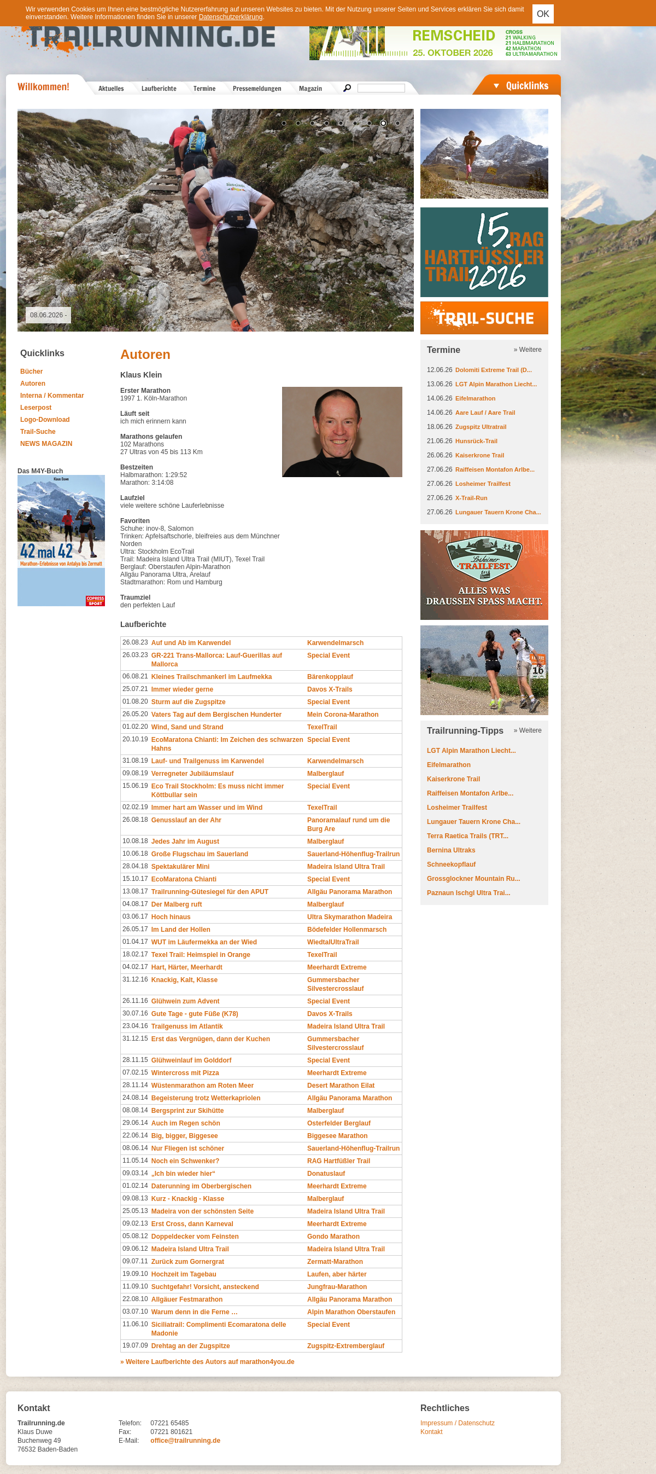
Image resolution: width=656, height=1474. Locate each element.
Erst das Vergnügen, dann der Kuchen (210, 1039)
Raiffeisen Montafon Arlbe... (495, 469)
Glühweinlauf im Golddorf (191, 1060)
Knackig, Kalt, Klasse (184, 980)
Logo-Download (45, 419)
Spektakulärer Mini (180, 867)
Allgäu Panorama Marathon (349, 892)
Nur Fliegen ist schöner (187, 1148)
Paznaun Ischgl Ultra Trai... (469, 893)
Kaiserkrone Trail (479, 455)
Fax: (125, 1432)
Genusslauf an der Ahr (186, 820)
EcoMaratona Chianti (183, 879)
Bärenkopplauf (330, 677)
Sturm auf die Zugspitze (188, 702)
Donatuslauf (326, 1173)
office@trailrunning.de (185, 1440)
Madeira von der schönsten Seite (202, 1211)
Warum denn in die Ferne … (194, 1312)
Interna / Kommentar (52, 395)
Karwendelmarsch (335, 643)
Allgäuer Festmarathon (187, 1299)
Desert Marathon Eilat (340, 1085)
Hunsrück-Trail (476, 441)
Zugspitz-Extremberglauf (345, 1346)
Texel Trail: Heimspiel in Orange (200, 955)
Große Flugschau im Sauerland (199, 854)
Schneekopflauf (451, 864)
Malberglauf (325, 773)
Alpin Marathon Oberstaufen (351, 1312)
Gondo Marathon (333, 1236)
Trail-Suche (38, 432)
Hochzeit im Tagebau (183, 1274)
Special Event (328, 655)
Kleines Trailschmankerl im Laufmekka (211, 677)
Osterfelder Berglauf (339, 1123)
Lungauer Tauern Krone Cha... (498, 512)
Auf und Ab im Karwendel (191, 643)
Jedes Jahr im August (185, 841)
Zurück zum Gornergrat (187, 1262)
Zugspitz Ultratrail (481, 426)
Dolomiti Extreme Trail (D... (493, 370)
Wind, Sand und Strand (187, 727)
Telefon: (130, 1423)
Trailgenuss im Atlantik (187, 1026)
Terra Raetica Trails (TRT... (467, 836)
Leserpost (35, 407)
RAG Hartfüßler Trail (338, 1161)
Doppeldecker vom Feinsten (195, 1236)
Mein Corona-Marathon (343, 714)
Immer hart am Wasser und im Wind (207, 807)
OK (543, 14)
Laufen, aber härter (337, 1274)
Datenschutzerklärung (231, 17)
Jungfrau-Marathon (337, 1287)
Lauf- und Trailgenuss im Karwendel (207, 761)
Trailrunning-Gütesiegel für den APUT (209, 892)
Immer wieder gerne (182, 689)
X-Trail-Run (471, 498)
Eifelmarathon (475, 398)
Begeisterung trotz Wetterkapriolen (206, 1098)
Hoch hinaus (171, 917)
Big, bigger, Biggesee (184, 1136)
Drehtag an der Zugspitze (190, 1346)
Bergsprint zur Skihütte (187, 1111)
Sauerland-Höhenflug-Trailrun (353, 854)
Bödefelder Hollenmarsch (346, 929)
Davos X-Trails (330, 689)
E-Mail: (129, 1440)
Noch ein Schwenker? (185, 1161)
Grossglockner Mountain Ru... (473, 879)
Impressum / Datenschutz (457, 1423)
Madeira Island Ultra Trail (346, 867)
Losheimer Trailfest (483, 483)
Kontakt (431, 1432)
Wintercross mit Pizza (185, 1073)
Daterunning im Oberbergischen (201, 1186)
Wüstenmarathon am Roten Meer (202, 1085)
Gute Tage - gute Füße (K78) (194, 1014)
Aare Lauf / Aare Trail (485, 412)
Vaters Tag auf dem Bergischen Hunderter (216, 714)
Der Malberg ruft (176, 904)
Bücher (31, 371)
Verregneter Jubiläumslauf (192, 773)
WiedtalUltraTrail (333, 942)
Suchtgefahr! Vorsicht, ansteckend (205, 1287)
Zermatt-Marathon (335, 1262)
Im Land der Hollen (180, 929)
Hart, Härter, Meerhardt (186, 967)
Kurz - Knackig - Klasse (187, 1199)
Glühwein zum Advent (185, 1001)
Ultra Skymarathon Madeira (349, 917)
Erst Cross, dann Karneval (192, 1224)
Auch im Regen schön (185, 1123)
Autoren (32, 383)
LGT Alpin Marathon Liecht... (496, 384)
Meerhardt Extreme (337, 967)
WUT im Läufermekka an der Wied (204, 942)
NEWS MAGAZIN (46, 444)
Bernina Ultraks (451, 850)
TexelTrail (322, 727)
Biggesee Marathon (337, 1136)
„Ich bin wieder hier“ (183, 1173)
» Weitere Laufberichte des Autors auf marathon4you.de (207, 1362)
